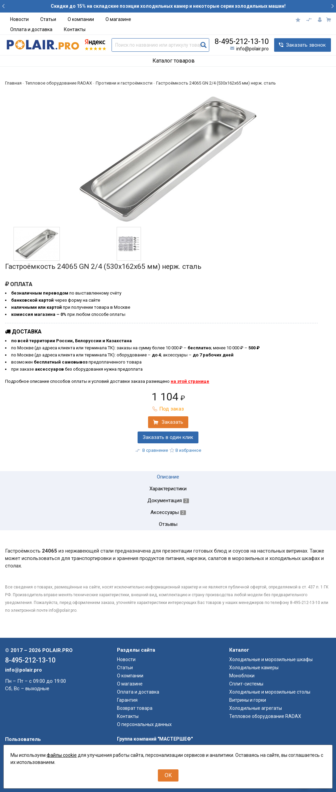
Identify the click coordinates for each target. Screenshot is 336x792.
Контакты (75, 29)
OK (168, 775)
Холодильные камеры (254, 667)
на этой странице (190, 381)
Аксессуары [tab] (168, 512)
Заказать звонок (306, 45)
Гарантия (127, 700)
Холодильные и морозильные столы (269, 692)
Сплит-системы (246, 683)
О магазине (118, 19)
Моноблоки (242, 675)
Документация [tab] (168, 500)
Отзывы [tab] (168, 524)
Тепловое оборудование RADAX (265, 716)
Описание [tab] (168, 477)
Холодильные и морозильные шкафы (271, 659)
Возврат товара (134, 708)
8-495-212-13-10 (242, 42)
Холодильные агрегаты (255, 708)
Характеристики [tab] (168, 488)
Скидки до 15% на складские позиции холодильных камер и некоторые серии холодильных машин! (168, 6)
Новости (19, 19)
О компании (81, 19)
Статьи (48, 19)
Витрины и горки (247, 700)
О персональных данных (144, 724)
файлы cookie (62, 755)
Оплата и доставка (31, 29)
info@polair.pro (252, 48)
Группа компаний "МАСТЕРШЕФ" (155, 739)
